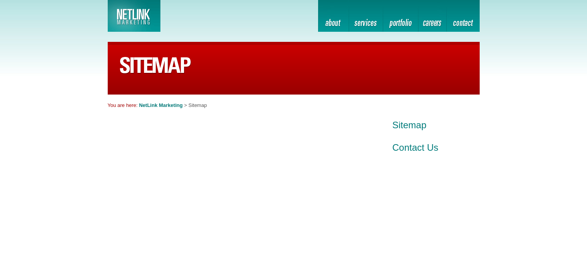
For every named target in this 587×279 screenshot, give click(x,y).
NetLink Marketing (161, 105)
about (333, 17)
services (366, 17)
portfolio (400, 17)
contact (463, 17)
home (432, 17)
